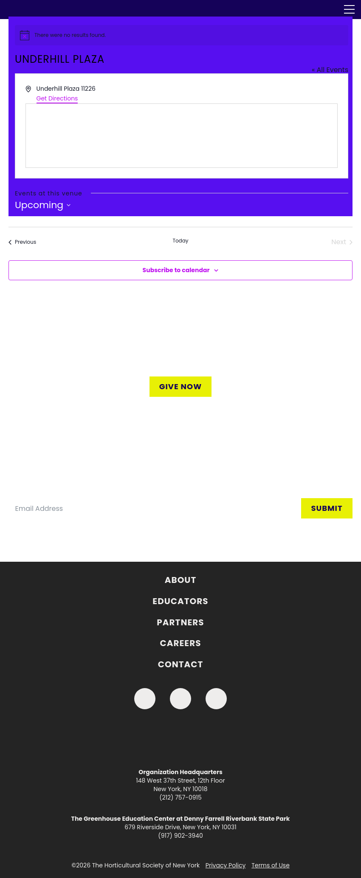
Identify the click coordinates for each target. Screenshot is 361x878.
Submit (326, 508)
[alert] (181, 35)
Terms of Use (270, 865)
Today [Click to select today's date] (180, 240)
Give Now (180, 386)
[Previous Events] (22, 242)
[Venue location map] (181, 135)
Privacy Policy (226, 865)
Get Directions (57, 98)
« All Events (330, 70)
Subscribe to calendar (176, 270)
